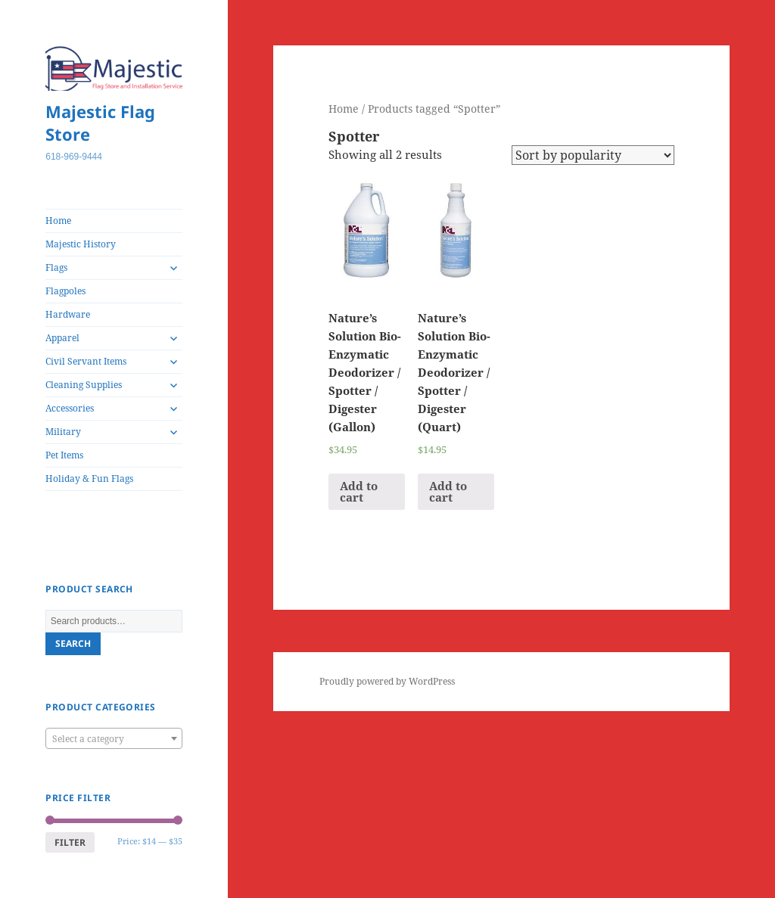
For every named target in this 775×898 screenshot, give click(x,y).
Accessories (69, 408)
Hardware (67, 314)
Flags (56, 267)
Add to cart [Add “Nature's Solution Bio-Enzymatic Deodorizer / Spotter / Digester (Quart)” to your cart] (448, 491)
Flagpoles (65, 290)
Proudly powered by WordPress (387, 681)
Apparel (62, 337)
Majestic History (80, 244)
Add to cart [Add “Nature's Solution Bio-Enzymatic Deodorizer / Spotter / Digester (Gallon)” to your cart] (359, 491)
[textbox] (114, 739)
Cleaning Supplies (83, 384)
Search (73, 643)
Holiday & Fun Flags (89, 478)
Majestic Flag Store (100, 122)
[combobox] (113, 738)
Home (58, 220)
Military (63, 431)
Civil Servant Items (85, 361)
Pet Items (64, 455)
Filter (70, 842)
